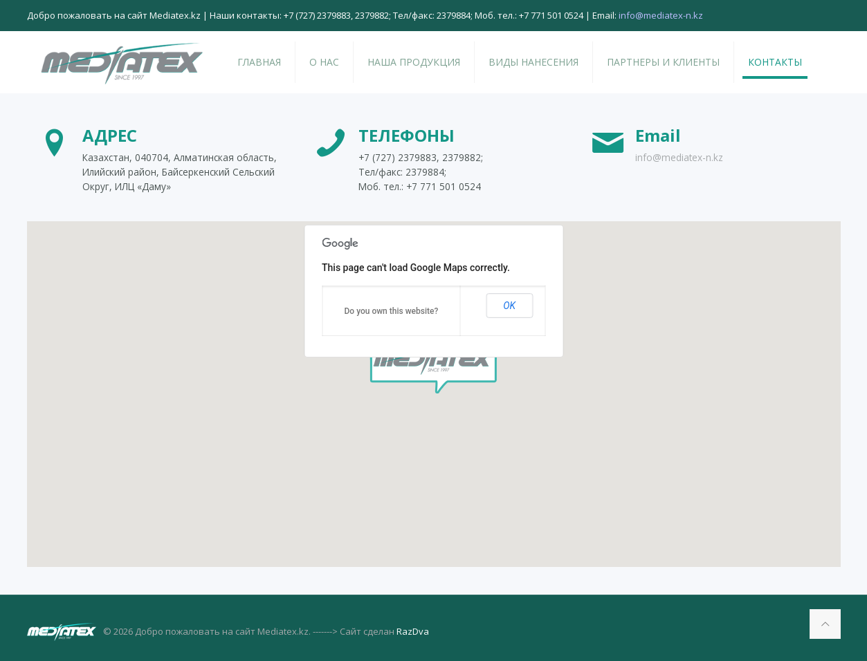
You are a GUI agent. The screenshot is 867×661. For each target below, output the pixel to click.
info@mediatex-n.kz (679, 157)
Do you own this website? (392, 311)
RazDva (412, 631)
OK (509, 305)
